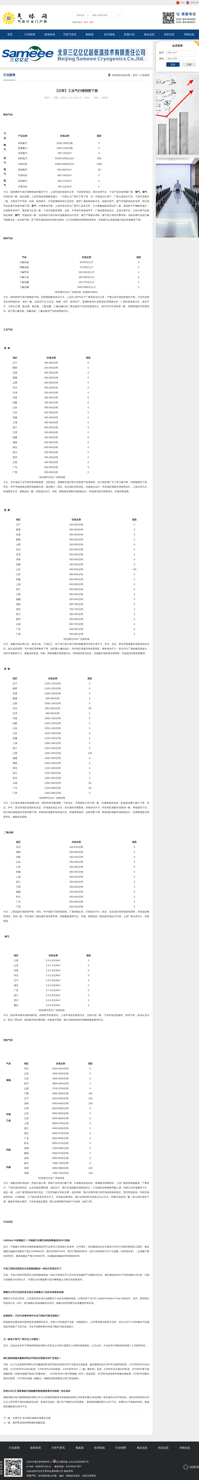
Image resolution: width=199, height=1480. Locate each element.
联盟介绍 (129, 34)
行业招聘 (120, 1447)
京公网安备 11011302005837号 (72, 1461)
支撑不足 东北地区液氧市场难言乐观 (31, 1418)
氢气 (86, 22)
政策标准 (49, 34)
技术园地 (109, 34)
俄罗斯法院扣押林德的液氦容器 (29, 1422)
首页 (10, 34)
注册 (189, 64)
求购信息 (189, 34)
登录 (173, 64)
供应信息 (169, 34)
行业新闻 (30, 34)
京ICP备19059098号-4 (39, 1461)
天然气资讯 (69, 34)
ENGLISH (194, 2)
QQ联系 (194, 1467)
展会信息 (149, 34)
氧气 (91, 22)
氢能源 (90, 34)
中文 (182, 2)
